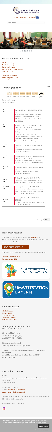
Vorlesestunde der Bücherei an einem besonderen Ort (28, 149)
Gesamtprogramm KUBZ (10, 75)
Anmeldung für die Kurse (10, 78)
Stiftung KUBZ (7, 313)
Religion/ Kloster (7, 71)
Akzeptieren (43, 426)
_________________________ (12, 73)
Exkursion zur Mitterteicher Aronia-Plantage (26, 171)
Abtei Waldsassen (7, 311)
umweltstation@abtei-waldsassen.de (13, 392)
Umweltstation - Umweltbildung (12, 69)
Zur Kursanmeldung (19, 17)
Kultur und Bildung (8, 67)
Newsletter (34, 237)
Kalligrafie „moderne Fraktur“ (23, 130)
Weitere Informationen (41, 430)
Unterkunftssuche (7, 80)
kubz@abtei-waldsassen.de (16, 389)
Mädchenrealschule (8, 315)
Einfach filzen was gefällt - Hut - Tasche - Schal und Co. (29, 202)
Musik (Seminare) (8, 65)
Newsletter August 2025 (10, 259)
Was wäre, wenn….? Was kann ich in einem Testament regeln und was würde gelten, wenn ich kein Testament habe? (29, 191)
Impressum (31, 17)
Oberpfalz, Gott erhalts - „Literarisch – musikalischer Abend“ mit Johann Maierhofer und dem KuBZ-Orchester (28, 139)
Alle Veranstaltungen (8, 63)
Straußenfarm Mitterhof (9, 319)
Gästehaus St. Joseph (8, 317)
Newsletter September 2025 (11, 256)
